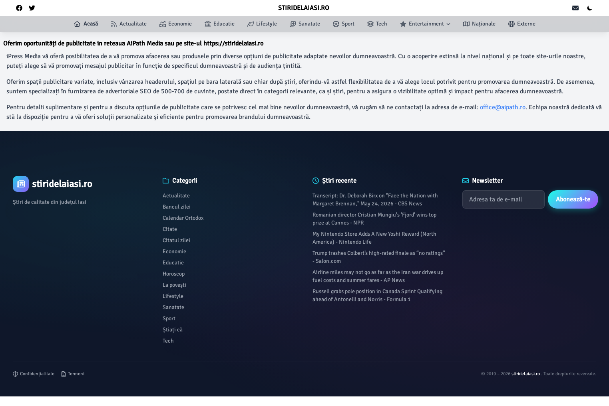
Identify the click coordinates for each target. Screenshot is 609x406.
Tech (168, 340)
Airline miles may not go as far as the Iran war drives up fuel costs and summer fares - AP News (377, 276)
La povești (174, 285)
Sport (169, 318)
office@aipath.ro (502, 107)
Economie (174, 251)
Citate (170, 229)
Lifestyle (173, 296)
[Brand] (80, 184)
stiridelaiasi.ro (526, 374)
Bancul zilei (177, 206)
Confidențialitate (33, 374)
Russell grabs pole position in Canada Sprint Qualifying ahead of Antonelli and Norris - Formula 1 (377, 295)
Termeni (72, 374)
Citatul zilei (176, 240)
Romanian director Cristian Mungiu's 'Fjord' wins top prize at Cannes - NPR (374, 218)
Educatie (173, 262)
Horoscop (174, 273)
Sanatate (173, 307)
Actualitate (176, 195)
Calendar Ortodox (183, 218)
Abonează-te (573, 199)
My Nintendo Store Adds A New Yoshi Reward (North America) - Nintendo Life (374, 238)
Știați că (173, 329)
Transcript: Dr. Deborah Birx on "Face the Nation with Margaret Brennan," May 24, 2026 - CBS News (375, 199)
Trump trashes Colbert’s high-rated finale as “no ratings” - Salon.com (378, 257)
